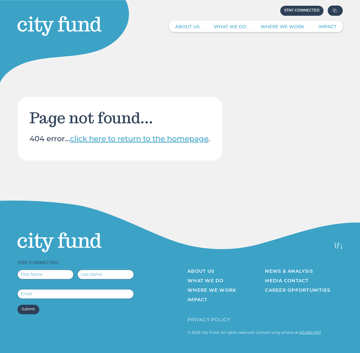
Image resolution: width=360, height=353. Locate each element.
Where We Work (282, 27)
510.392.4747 (310, 332)
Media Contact (286, 281)
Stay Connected (302, 10)
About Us (187, 27)
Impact (327, 27)
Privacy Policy (209, 319)
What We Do (230, 27)
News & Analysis (289, 271)
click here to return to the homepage (139, 139)
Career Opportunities (297, 290)
